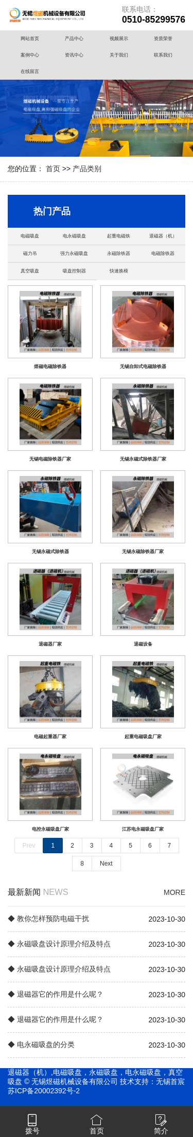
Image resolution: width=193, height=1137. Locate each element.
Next (106, 863)
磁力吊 (30, 253)
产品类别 (87, 168)
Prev (29, 845)
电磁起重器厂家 (50, 736)
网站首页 (30, 38)
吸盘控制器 (74, 270)
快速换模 (119, 270)
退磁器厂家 (50, 644)
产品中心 (74, 38)
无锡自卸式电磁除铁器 (143, 366)
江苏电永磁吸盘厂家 (143, 829)
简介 (161, 1131)
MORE (174, 892)
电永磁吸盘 (74, 236)
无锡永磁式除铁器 (50, 551)
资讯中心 (74, 55)
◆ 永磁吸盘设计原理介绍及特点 (59, 944)
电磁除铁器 (162, 253)
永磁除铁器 (118, 253)
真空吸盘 (30, 270)
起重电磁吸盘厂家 (143, 736)
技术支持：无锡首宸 (152, 1081)
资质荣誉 (163, 38)
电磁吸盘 (30, 236)
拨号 (32, 1131)
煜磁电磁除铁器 (50, 366)
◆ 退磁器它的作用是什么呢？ (55, 994)
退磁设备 (143, 644)
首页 (53, 168)
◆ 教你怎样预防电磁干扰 (48, 918)
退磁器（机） (163, 236)
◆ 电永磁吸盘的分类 (41, 1044)
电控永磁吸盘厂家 (50, 829)
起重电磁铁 (118, 236)
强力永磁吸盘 (74, 253)
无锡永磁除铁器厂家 (143, 551)
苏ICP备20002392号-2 (44, 1091)
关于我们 (119, 55)
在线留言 (30, 71)
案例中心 (30, 55)
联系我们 (163, 55)
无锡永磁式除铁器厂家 (143, 459)
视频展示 (119, 38)
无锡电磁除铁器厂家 (50, 459)
